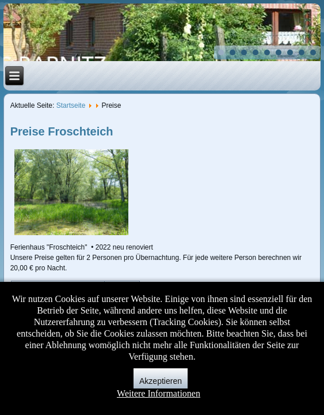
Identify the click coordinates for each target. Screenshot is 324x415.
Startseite (71, 105)
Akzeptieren (160, 381)
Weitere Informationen (158, 393)
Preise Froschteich (61, 131)
